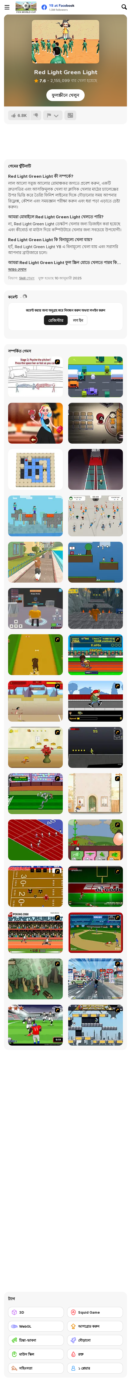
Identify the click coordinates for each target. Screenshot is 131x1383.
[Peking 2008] (35, 932)
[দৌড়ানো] (95, 1340)
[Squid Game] (95, 1312)
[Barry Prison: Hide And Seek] (35, 608)
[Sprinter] (35, 839)
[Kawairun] (35, 978)
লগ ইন (78, 320)
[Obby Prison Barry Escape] (95, 608)
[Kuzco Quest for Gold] (35, 701)
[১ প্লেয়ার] (95, 1368)
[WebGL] (36, 1326)
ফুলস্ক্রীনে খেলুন (65, 95)
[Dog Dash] (35, 654)
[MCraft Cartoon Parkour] (35, 516)
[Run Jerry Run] (35, 747)
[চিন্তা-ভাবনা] (36, 1340)
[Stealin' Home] (95, 932)
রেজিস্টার (55, 320)
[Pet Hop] (95, 377)
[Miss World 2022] (35, 423)
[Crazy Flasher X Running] (95, 747)
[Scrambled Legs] (35, 886)
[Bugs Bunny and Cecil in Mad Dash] (35, 793)
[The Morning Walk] (95, 793)
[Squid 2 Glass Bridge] (95, 469)
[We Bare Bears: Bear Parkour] (35, 562)
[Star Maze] (35, 469)
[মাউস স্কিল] (36, 1354)
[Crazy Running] (95, 978)
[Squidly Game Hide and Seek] (95, 423)
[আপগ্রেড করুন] (95, 1326)
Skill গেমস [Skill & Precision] (27, 278)
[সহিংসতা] (36, 1368)
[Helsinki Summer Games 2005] (95, 654)
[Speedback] (95, 886)
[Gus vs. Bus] (95, 701)
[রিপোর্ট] (53, 115)
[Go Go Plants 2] (95, 839)
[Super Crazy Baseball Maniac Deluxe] (35, 377)
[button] (17, 269)
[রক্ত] (95, 1354)
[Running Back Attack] (35, 1025)
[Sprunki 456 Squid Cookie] (95, 562)
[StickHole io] (95, 516)
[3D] (36, 1312)
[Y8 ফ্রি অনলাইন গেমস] (26, 7)
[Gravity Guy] (95, 1025)
